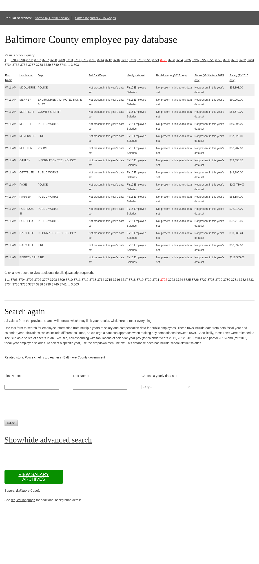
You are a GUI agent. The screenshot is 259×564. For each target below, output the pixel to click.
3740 (55, 64)
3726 (195, 60)
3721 (155, 60)
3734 (7, 64)
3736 (23, 64)
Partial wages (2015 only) (171, 75)
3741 (63, 64)
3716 (116, 60)
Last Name (26, 75)
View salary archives (33, 477)
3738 (39, 64)
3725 (187, 60)
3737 (31, 64)
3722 (163, 60)
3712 (85, 60)
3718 (132, 60)
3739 (47, 64)
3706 (37, 60)
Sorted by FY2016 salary (52, 18)
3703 (14, 60)
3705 (29, 60)
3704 (21, 60)
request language (23, 500)
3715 (108, 60)
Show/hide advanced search (48, 440)
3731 (234, 60)
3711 (77, 60)
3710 (69, 60)
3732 (242, 60)
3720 (147, 60)
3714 (100, 60)
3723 (171, 60)
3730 (226, 60)
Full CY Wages (97, 75)
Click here (118, 321)
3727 (202, 60)
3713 (92, 60)
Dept (40, 75)
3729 (218, 60)
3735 (15, 64)
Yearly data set (136, 75)
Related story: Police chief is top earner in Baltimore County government (54, 357)
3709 (61, 60)
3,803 (75, 64)
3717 (124, 60)
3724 (179, 60)
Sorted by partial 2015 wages (95, 18)
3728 (210, 60)
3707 (45, 60)
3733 (250, 60)
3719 (140, 60)
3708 (53, 60)
